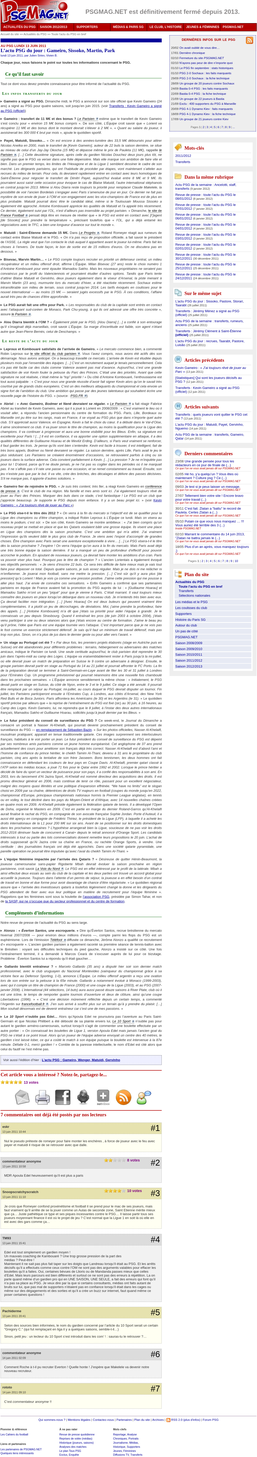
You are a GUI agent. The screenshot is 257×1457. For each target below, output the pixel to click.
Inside (188, 528)
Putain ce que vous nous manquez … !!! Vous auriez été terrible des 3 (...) (209, 523)
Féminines (129, 1450)
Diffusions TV (121, 1454)
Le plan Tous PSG (70, 1450)
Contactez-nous (103, 1419)
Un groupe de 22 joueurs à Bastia (201, 98)
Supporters (183, 614)
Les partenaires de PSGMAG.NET (21, 1449)
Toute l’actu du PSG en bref (68, 34)
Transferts (182, 162)
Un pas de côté (186, 631)
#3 (155, 1193)
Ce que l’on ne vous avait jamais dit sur (208, 468)
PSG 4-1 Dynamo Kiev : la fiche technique (207, 114)
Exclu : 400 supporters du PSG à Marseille (207, 103)
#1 (155, 1128)
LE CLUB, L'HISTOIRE (166, 27)
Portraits (133, 1438)
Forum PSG (211, 1419)
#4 (155, 1239)
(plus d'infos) (191, 1419)
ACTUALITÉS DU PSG (19, 27)
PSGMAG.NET (233, 27)
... (234, 127)
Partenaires (124, 1419)
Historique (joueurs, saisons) (76, 1442)
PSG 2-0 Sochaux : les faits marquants (205, 73)
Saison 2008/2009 (188, 643)
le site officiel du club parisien (53, 354)
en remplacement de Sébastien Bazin (64, 730)
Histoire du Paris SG (190, 620)
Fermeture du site (201, 58)
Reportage (119, 1434)
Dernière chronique (192, 52)
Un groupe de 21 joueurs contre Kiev (203, 119)
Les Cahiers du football (14, 1434)
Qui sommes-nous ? (51, 1419)
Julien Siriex (37, 55)
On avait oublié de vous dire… (199, 47)
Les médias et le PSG (191, 602)
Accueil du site (10, 34)
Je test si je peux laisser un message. (212, 487)
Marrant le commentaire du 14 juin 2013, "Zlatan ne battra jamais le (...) (210, 536)
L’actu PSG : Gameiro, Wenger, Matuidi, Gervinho (81, 1060)
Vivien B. (51, 55)
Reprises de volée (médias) (75, 1438)
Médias (133, 1442)
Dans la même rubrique (208, 177)
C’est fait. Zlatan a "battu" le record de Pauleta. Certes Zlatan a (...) (208, 510)
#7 (155, 1388)
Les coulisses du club (191, 608)
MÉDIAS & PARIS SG (128, 27)
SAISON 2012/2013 (53, 27)
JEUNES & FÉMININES (202, 27)
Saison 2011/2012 (188, 660)
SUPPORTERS (87, 27)
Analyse (132, 1434)
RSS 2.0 (174, 1419)
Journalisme (120, 1442)
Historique (119, 1446)
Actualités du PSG (35, 34)
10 (236, 561)
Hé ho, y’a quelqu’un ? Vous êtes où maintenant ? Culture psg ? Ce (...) (206, 476)
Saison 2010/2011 (188, 654)
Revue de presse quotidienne (77, 1434)
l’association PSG (96, 897)
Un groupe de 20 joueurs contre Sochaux (206, 83)
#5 (155, 1312)
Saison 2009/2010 (188, 649)
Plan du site (142, 1419)
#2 (155, 1162)
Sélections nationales (194, 595)
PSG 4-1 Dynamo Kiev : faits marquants (206, 108)
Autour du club (186, 625)
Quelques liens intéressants (17, 1453)
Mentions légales (79, 1419)
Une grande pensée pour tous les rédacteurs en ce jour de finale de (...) (204, 463)
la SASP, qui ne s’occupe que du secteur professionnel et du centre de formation (64, 901)
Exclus (63, 1454)
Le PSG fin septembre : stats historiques (206, 68)
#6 (155, 1354)
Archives (158, 1419)
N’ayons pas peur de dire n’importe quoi (206, 62)
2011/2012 (183, 156)
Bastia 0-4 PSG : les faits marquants (203, 88)
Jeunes (117, 1450)
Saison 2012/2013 (188, 666)
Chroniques (120, 1438)
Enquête (74, 1454)
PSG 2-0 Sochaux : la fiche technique (204, 78)
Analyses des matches (72, 1446)
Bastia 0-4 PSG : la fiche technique (202, 93)
